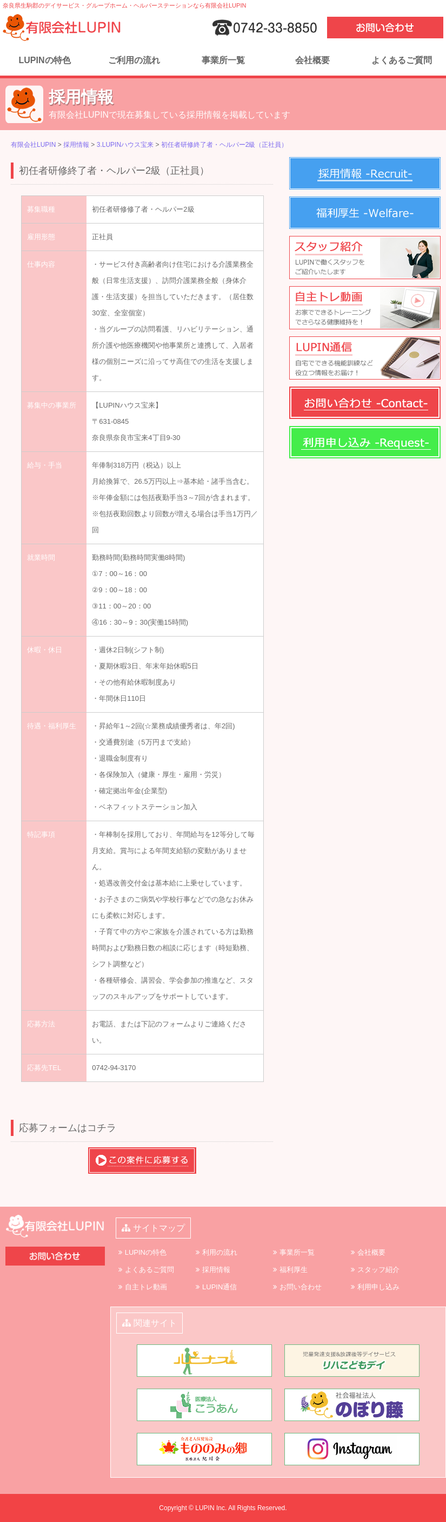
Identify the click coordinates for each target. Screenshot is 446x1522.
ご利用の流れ (134, 60)
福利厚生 (293, 1270)
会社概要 (312, 60)
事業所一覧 (223, 60)
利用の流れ (219, 1252)
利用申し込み (378, 1287)
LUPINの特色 (45, 60)
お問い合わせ (300, 1287)
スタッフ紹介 (378, 1270)
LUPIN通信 (219, 1287)
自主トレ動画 (146, 1287)
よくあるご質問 (401, 60)
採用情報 (216, 1270)
